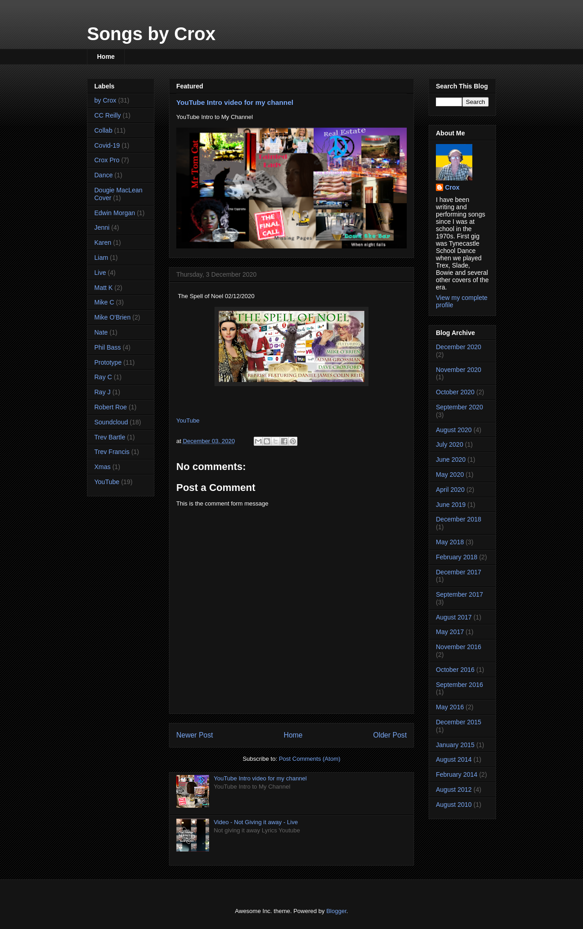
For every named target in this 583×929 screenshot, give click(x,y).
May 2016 (450, 707)
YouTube (187, 420)
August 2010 (454, 804)
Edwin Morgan (114, 213)
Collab (103, 130)
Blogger (336, 911)
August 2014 (454, 759)
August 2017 (454, 617)
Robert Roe (110, 407)
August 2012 (454, 789)
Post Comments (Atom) (309, 758)
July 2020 (449, 444)
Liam (101, 257)
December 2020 (458, 347)
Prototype (108, 362)
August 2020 (454, 430)
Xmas (102, 466)
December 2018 (458, 519)
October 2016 (455, 669)
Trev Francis (111, 451)
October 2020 (455, 392)
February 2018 (456, 557)
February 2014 (456, 774)
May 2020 (450, 474)
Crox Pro (106, 160)
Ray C (103, 377)
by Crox (105, 100)
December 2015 (458, 722)
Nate (101, 332)
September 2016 (459, 684)
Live (100, 272)
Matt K (103, 287)
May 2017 (450, 631)
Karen (102, 242)
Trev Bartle (109, 437)
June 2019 (450, 504)
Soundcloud (111, 422)
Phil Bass (107, 347)
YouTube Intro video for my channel (234, 102)
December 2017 (458, 572)
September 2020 (459, 407)
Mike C (104, 302)
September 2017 (459, 594)
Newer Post (194, 735)
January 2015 (455, 744)
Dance (103, 175)
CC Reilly (107, 115)
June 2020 (450, 459)
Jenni (101, 227)
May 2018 (450, 542)
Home (106, 56)
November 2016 (458, 646)
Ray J (102, 392)
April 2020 (450, 489)
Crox (452, 187)
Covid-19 (107, 145)
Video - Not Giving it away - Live (256, 822)
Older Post (390, 735)
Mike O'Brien (112, 317)
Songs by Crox (151, 34)
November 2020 (458, 369)
